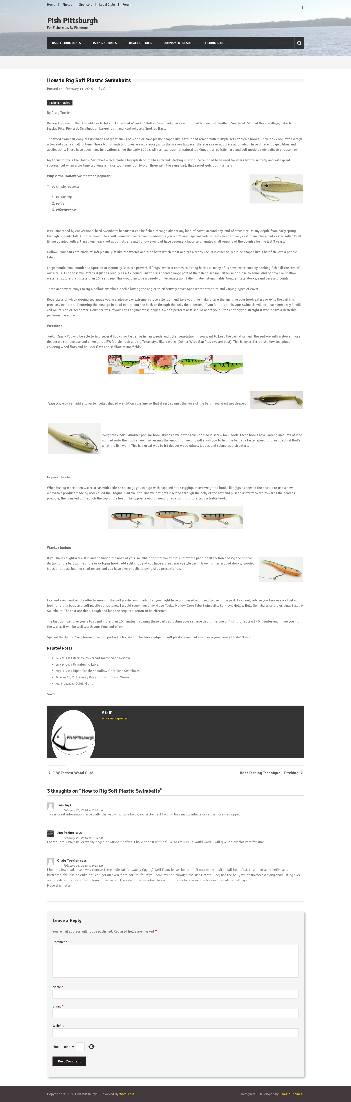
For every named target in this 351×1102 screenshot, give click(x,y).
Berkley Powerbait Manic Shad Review (101, 658)
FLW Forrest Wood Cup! (72, 772)
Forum (127, 5)
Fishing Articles (103, 43)
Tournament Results (178, 43)
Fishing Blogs (215, 43)
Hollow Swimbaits (159, 123)
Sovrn (51, 694)
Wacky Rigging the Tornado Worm (103, 677)
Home (51, 5)
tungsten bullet (96, 403)
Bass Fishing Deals (65, 43)
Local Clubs (107, 5)
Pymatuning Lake (85, 664)
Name (58, 987)
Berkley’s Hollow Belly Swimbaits (244, 605)
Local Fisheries (139, 43)
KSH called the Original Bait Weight (115, 493)
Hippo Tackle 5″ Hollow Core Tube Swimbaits (106, 670)
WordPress (127, 1094)
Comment (59, 942)
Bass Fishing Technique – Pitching (269, 772)
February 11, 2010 (79, 89)
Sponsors (85, 5)
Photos (67, 5)
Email (58, 1006)
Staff (106, 89)
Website (58, 1025)
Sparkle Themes (290, 1094)
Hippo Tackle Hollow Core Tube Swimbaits (187, 605)
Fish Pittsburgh (72, 20)
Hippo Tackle (111, 637)
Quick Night (84, 683)
